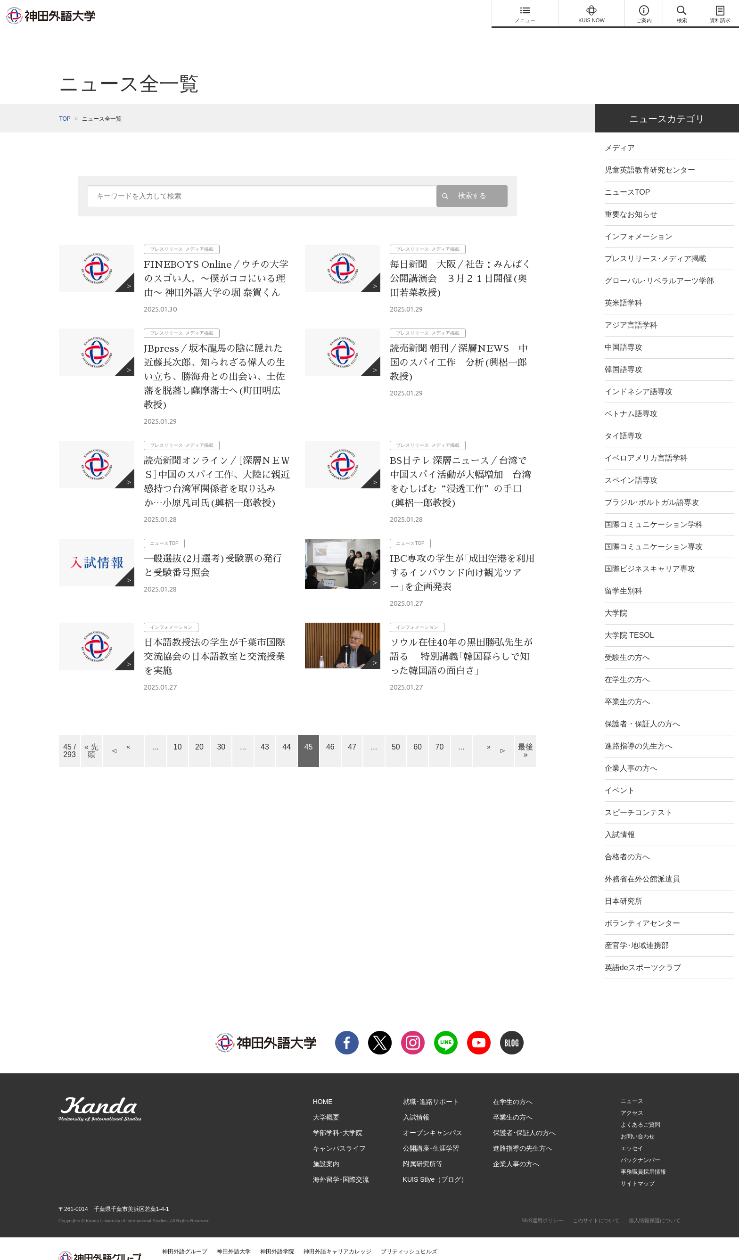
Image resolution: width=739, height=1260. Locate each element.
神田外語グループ (184, 1232)
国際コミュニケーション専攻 (654, 528)
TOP (64, 100)
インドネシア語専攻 (639, 373)
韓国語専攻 (623, 350)
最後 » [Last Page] (525, 732)
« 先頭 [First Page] (91, 732)
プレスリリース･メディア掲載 (655, 240)
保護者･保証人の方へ (524, 1114)
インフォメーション (639, 218)
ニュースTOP (627, 173)
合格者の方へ (627, 838)
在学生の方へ (627, 661)
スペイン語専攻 (631, 461)
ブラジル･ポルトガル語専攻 (652, 483)
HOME (323, 1083)
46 (330, 728)
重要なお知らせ (631, 195)
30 (221, 728)
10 (177, 728)
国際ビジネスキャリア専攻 (650, 550)
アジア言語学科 (631, 306)
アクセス (632, 1094)
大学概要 (326, 1098)
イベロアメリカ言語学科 (646, 439)
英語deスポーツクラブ (643, 949)
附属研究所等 (423, 1145)
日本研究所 (623, 882)
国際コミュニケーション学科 (654, 506)
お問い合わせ (638, 1117)
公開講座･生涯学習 (431, 1129)
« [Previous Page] (128, 728)
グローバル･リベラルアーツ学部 (659, 262)
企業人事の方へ (631, 749)
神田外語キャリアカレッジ (337, 1232)
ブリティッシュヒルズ (409, 1232)
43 (265, 728)
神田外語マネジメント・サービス (204, 1246)
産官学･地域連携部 (637, 926)
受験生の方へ (627, 638)
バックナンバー (640, 1141)
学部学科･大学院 (337, 1114)
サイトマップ (638, 1164)
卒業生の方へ (627, 683)
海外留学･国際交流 (341, 1160)
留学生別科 (623, 572)
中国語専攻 (623, 328)
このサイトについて (596, 1201)
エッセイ (632, 1129)
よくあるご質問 (640, 1106)
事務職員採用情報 (643, 1153)
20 (199, 728)
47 (352, 728)
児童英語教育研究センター (650, 151)
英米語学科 (623, 284)
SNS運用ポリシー (542, 1201)
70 (439, 728)
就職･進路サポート (431, 1083)
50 (396, 728)
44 (286, 728)
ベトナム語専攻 (631, 395)
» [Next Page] (489, 728)
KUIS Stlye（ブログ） (435, 1160)
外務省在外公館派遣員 (642, 860)
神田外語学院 (277, 1232)
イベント (620, 771)
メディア (620, 129)
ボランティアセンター (642, 904)
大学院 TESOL (629, 616)
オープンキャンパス (432, 1114)
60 (417, 728)
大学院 (616, 594)
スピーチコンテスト (639, 794)
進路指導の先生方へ (639, 727)
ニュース (632, 1082)
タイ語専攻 (623, 417)
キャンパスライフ (339, 1129)
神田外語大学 (234, 1232)
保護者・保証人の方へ (642, 705)
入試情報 (620, 816)
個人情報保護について (655, 1201)
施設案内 (326, 1145)
